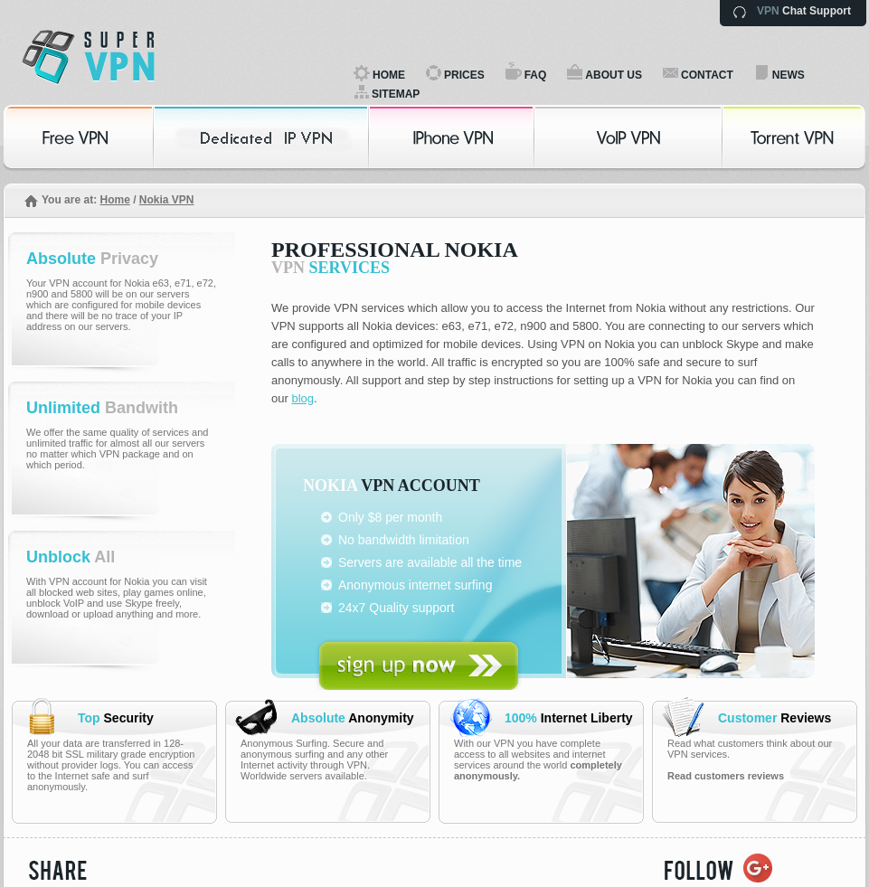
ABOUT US (613, 75)
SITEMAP (396, 94)
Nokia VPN (166, 199)
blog (302, 398)
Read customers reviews (725, 775)
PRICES (464, 75)
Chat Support (804, 11)
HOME (389, 75)
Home (114, 199)
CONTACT (707, 75)
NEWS (788, 75)
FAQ (535, 75)
